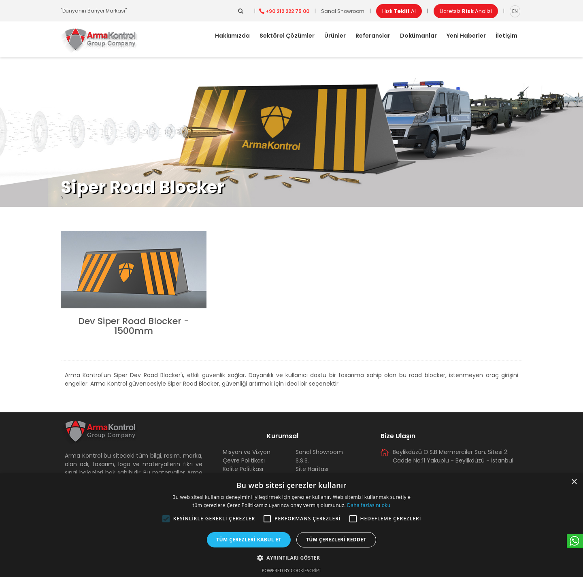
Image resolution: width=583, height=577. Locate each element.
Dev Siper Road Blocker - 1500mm (133, 326)
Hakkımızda (232, 36)
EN (515, 11)
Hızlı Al (399, 11)
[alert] (291, 525)
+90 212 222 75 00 (287, 11)
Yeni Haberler (466, 36)
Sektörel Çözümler (287, 36)
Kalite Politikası (243, 469)
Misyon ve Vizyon (246, 452)
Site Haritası (312, 469)
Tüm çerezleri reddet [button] (336, 539)
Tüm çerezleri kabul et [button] (248, 539)
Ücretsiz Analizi (466, 11)
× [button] (574, 482)
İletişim (506, 36)
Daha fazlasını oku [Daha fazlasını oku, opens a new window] (368, 505)
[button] (166, 519)
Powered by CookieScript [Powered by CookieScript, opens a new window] (291, 570)
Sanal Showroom (342, 11)
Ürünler (335, 36)
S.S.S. (302, 460)
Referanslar (372, 36)
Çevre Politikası (244, 460)
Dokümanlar (418, 36)
